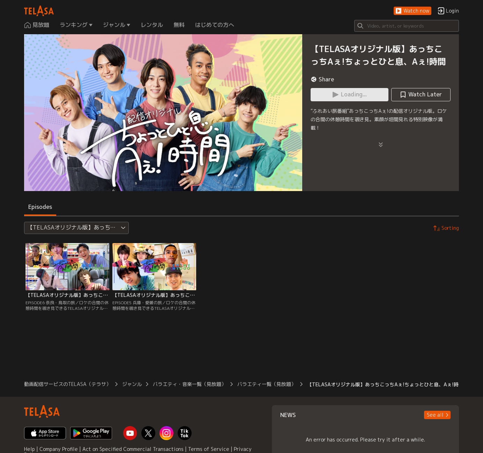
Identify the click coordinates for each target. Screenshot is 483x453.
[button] (412, 11)
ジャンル (132, 384)
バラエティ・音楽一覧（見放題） (189, 384)
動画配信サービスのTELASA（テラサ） (67, 384)
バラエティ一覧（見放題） (266, 384)
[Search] (406, 26)
